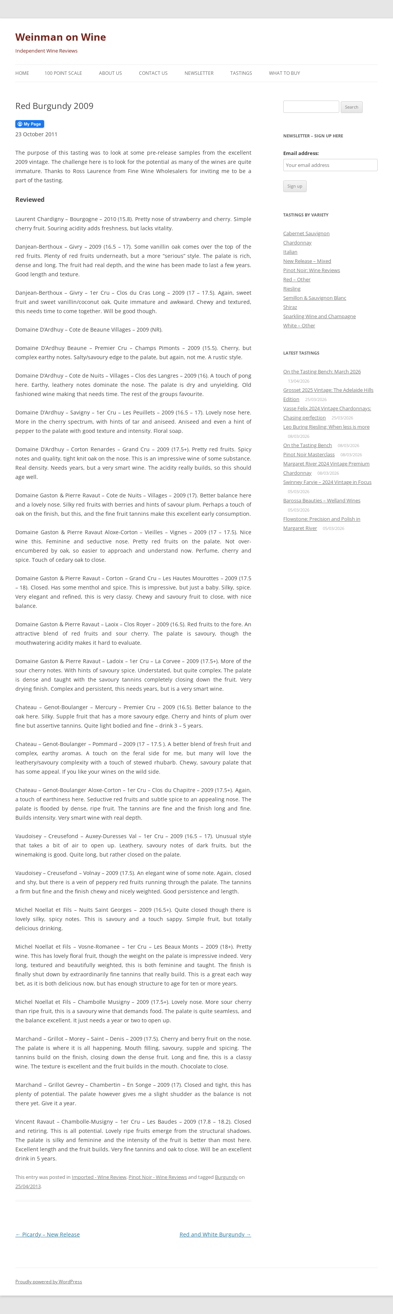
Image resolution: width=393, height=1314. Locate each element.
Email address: (301, 153)
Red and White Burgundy (215, 1234)
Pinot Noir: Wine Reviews (311, 270)
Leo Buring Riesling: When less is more (326, 426)
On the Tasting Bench (307, 445)
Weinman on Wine (60, 37)
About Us (110, 73)
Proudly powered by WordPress (48, 1281)
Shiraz (290, 307)
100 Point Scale (63, 73)
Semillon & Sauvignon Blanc (314, 297)
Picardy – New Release (47, 1234)
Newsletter (199, 73)
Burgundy (226, 1177)
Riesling (292, 288)
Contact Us (153, 73)
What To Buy (284, 73)
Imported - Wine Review (99, 1177)
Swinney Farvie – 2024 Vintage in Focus (327, 482)
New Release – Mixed (307, 261)
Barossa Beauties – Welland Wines (321, 500)
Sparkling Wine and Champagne (319, 316)
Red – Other (296, 279)
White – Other (299, 325)
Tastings (241, 73)
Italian (290, 251)
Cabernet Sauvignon (306, 233)
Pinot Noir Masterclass (309, 454)
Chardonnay (297, 242)
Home (22, 73)
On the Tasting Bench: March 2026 (322, 371)
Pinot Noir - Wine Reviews (158, 1177)
